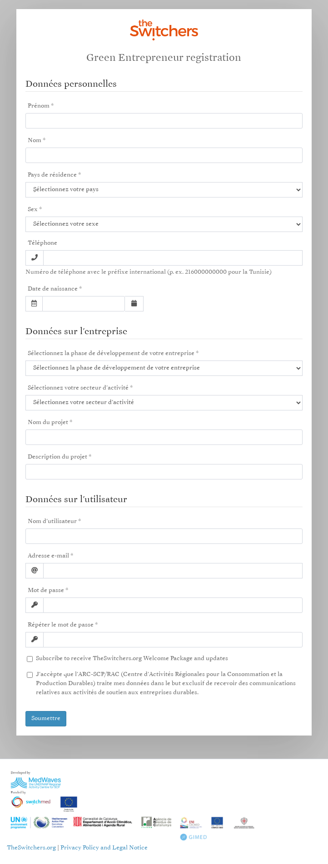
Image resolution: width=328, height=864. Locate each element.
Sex (33, 209)
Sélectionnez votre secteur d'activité (78, 388)
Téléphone (42, 243)
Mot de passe (46, 590)
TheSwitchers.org (31, 848)
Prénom (39, 106)
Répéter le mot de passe (61, 625)
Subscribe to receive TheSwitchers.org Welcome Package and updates (131, 659)
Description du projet (57, 457)
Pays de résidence (52, 175)
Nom (34, 140)
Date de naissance (53, 289)
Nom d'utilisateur (52, 521)
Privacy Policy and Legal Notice (104, 848)
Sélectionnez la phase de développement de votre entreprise (111, 353)
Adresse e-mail (48, 556)
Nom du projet (48, 422)
